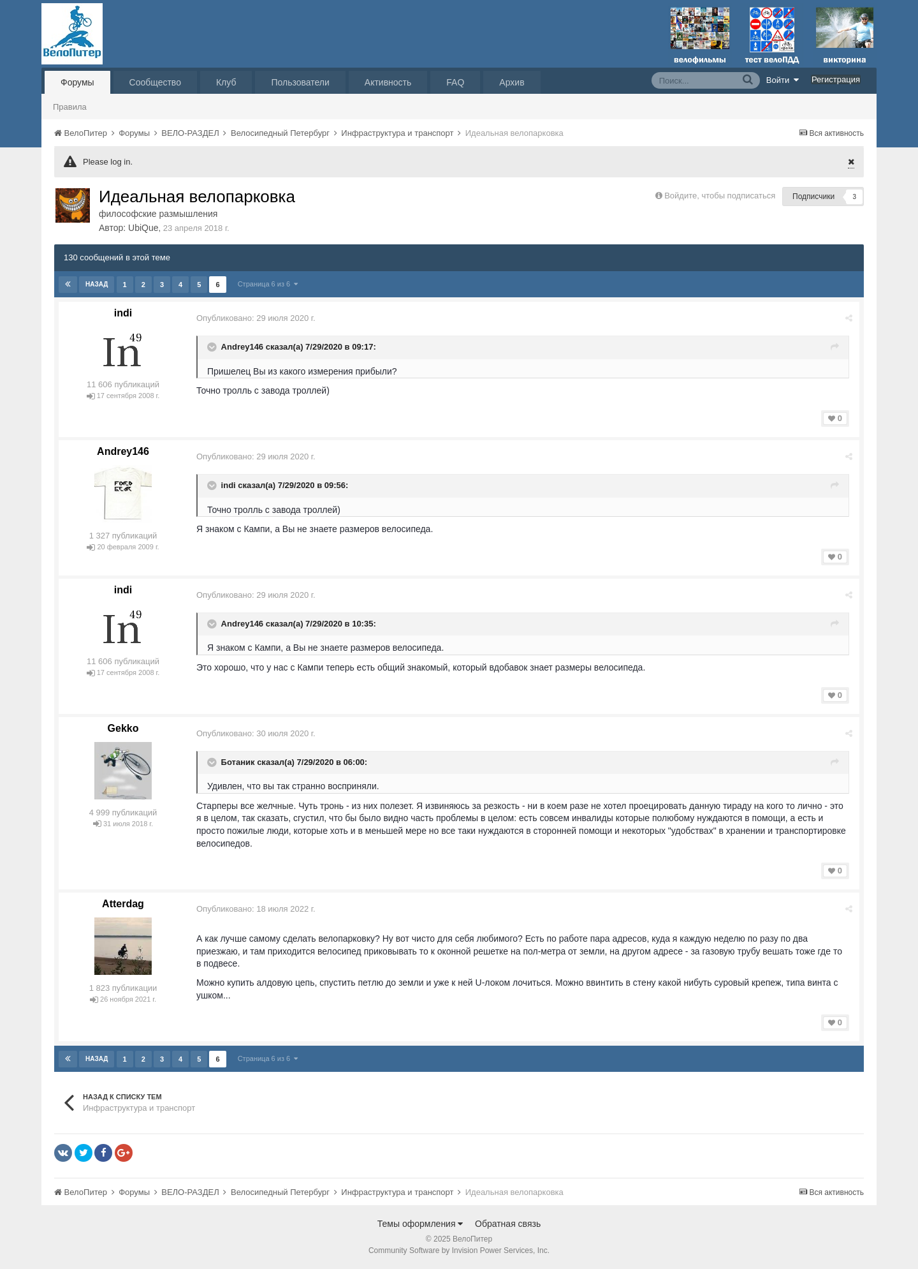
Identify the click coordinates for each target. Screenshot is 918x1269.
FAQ (455, 82)
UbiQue (143, 228)
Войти (782, 79)
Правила (70, 107)
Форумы (77, 82)
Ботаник (238, 762)
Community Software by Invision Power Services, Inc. (459, 1250)
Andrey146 (242, 347)
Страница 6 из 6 (268, 284)
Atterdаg (123, 903)
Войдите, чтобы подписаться (719, 195)
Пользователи (300, 82)
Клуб (226, 82)
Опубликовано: (256, 318)
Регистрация (836, 79)
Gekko (123, 728)
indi (123, 313)
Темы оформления (420, 1224)
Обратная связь (508, 1224)
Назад (96, 284)
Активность (388, 82)
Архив (511, 82)
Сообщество (155, 82)
